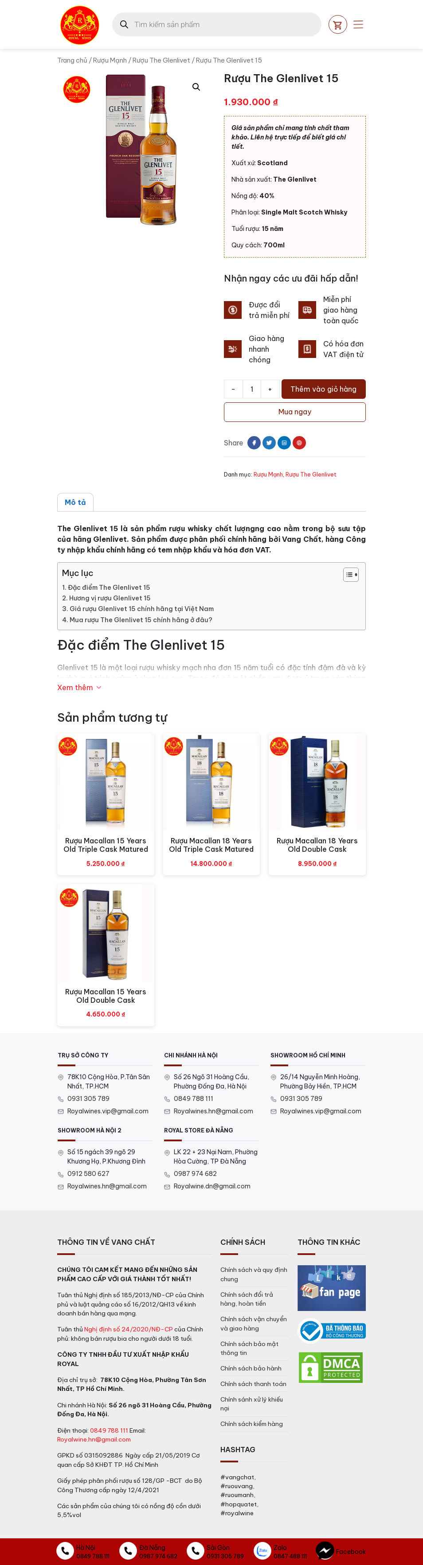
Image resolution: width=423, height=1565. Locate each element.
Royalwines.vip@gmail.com (108, 1111)
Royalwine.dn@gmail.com (212, 1186)
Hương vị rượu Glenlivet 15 (110, 598)
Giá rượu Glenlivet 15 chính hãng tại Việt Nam (142, 609)
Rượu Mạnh (110, 60)
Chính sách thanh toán (253, 1384)
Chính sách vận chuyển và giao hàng (253, 1323)
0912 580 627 (88, 1174)
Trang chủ (72, 60)
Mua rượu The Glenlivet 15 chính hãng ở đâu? (141, 620)
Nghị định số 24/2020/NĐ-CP (128, 1329)
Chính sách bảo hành (251, 1368)
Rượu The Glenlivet (161, 60)
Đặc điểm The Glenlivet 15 (109, 588)
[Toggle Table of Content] (346, 574)
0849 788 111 (193, 1099)
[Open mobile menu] (358, 24)
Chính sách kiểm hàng (251, 1424)
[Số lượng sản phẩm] (252, 389)
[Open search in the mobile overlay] (216, 24)
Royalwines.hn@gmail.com (213, 1111)
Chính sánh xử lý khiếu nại (251, 1403)
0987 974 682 (195, 1174)
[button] (196, 87)
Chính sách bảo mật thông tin (249, 1348)
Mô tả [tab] (75, 502)
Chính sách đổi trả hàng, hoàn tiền (246, 1299)
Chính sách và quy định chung (253, 1274)
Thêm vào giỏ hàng (323, 389)
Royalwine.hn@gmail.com (94, 1439)
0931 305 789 (88, 1099)
